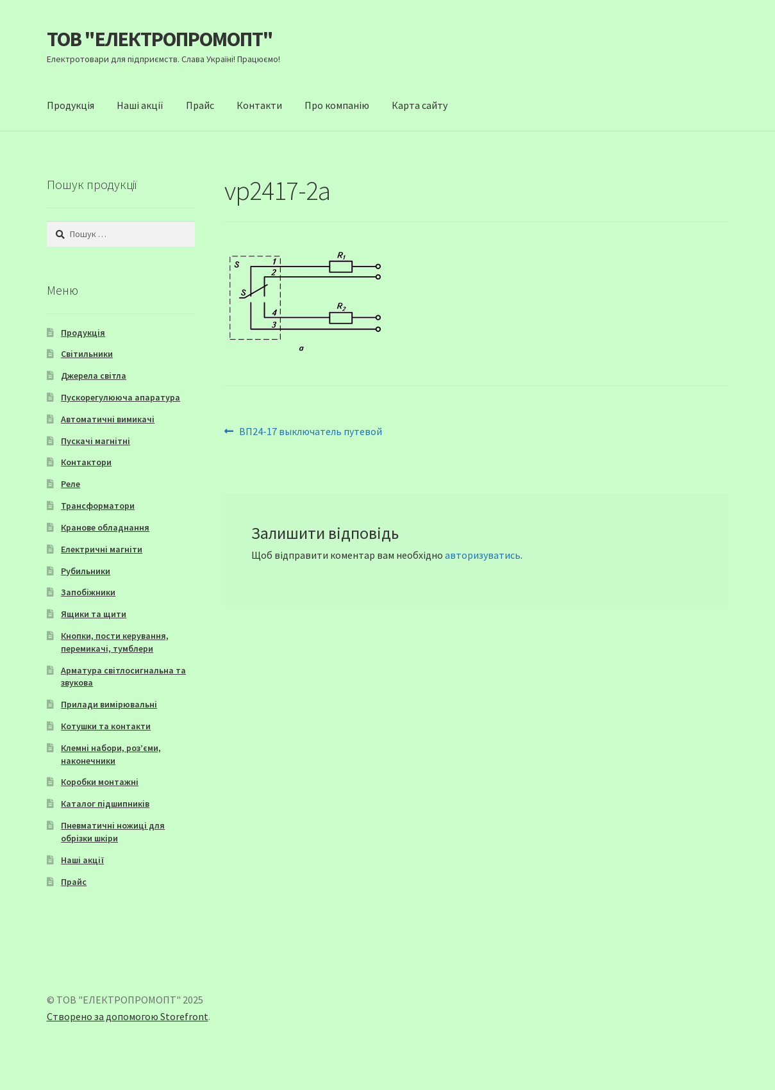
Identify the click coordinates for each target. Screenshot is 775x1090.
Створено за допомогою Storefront (127, 1016)
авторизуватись (483, 555)
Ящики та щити (93, 614)
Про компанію (336, 105)
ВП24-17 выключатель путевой (310, 432)
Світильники (87, 353)
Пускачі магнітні (95, 441)
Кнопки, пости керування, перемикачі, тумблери (115, 642)
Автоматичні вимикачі (107, 419)
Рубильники (85, 571)
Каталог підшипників (105, 803)
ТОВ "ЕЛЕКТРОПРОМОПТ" (160, 39)
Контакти (259, 105)
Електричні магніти (101, 549)
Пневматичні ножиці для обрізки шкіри (113, 832)
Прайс (200, 105)
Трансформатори (98, 505)
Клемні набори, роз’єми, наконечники (111, 754)
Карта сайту (419, 105)
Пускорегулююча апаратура (120, 397)
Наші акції (140, 105)
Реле (70, 484)
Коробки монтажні (99, 782)
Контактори (86, 462)
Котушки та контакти (106, 726)
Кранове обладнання (105, 527)
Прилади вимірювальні (109, 704)
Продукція (70, 105)
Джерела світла (93, 375)
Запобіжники (88, 592)
